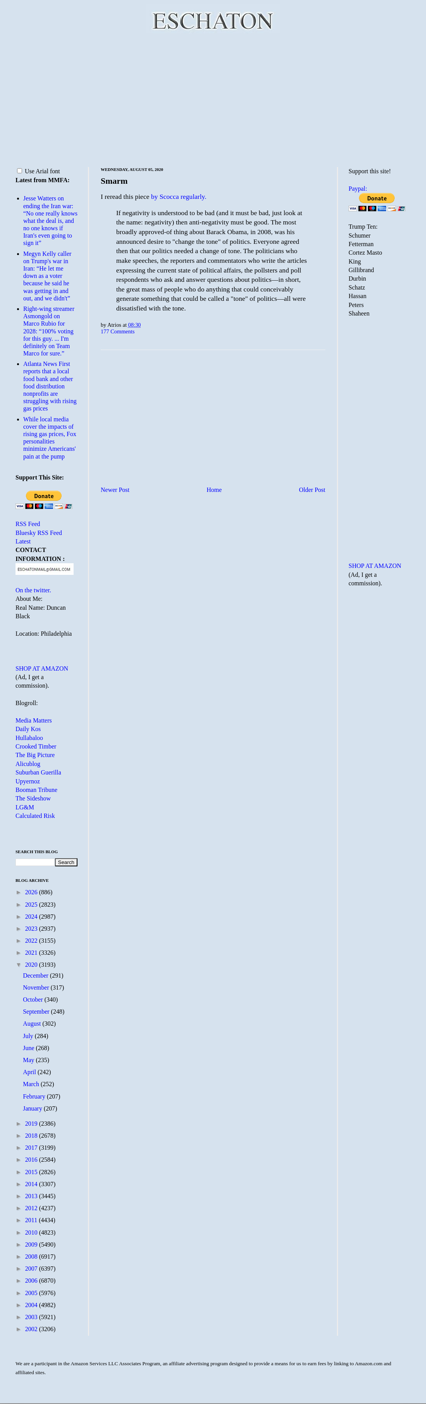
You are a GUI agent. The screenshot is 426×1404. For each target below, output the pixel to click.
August (32, 1023)
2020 (32, 964)
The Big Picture (35, 755)
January (33, 1108)
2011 (32, 1220)
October (34, 999)
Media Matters (33, 720)
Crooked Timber (35, 746)
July (29, 1036)
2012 (32, 1208)
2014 (32, 1184)
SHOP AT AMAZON (41, 668)
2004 (32, 1305)
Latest (23, 541)
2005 (32, 1293)
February (35, 1096)
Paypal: (358, 188)
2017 (32, 1147)
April (30, 1072)
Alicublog (27, 764)
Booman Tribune (36, 790)
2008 (32, 1256)
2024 (32, 916)
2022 (32, 940)
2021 (32, 952)
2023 (32, 928)
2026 (32, 892)
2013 (32, 1196)
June (29, 1048)
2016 (32, 1159)
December (36, 975)
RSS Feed (27, 524)
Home (214, 489)
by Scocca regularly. (178, 196)
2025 (32, 904)
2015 (32, 1172)
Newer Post (115, 489)
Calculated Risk (35, 815)
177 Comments (118, 331)
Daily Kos (28, 729)
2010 (32, 1232)
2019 (32, 1123)
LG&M (24, 807)
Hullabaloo (29, 738)
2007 (32, 1268)
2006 (32, 1280)
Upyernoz (27, 781)
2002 (32, 1329)
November (37, 987)
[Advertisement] (213, 99)
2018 (32, 1135)
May (29, 1060)
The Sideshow (33, 798)
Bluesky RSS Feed (38, 533)
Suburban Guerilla (38, 772)
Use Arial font (38, 171)
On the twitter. (33, 590)
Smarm (114, 181)
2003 (32, 1317)
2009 (32, 1244)
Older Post (312, 489)
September (37, 1011)
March (32, 1084)
